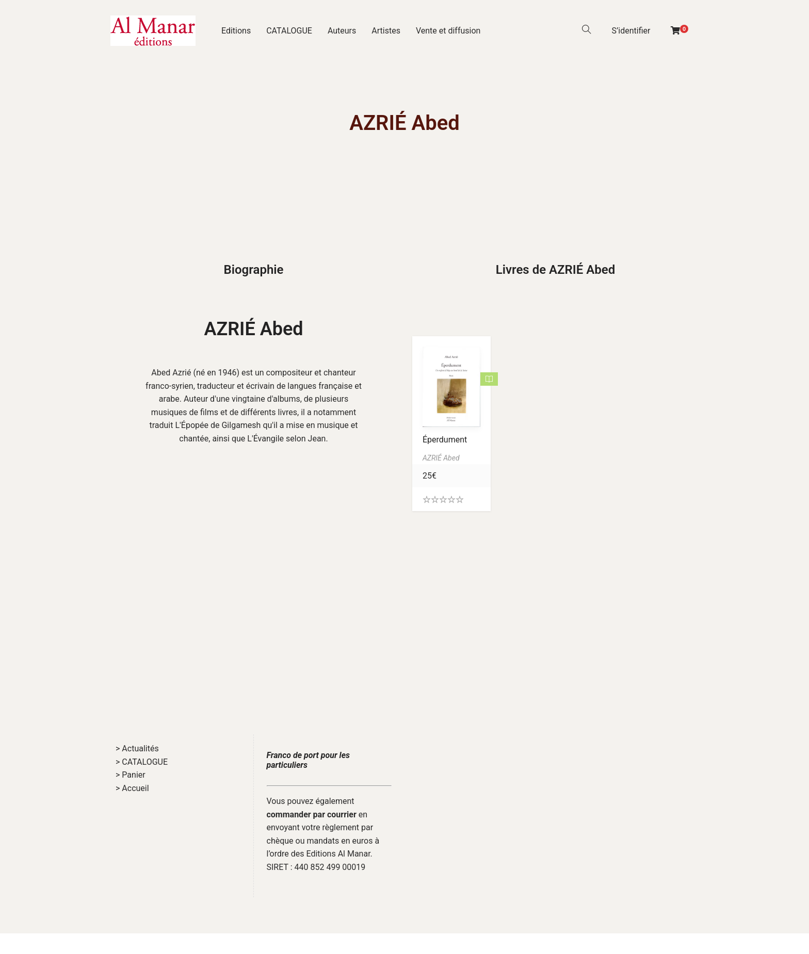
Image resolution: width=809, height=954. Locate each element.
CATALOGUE (289, 31)
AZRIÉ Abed (253, 329)
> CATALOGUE (142, 762)
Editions (236, 31)
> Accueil (132, 788)
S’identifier (631, 31)
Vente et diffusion (448, 31)
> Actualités (137, 748)
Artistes (385, 31)
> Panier (130, 775)
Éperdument (445, 440)
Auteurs (342, 31)
